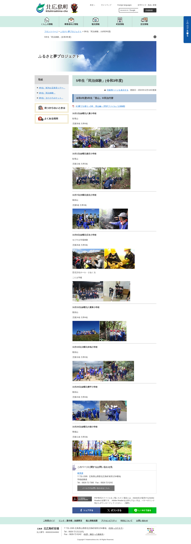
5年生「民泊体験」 (47, 93)
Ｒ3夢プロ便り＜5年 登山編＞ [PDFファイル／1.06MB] (100, 106)
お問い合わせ (142, 521)
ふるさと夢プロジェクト (71, 31)
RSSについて (126, 521)
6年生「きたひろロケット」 (51, 98)
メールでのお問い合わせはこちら (96, 488)
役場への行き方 (116, 528)
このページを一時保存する (187, 27)
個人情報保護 (91, 521)
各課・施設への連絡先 (93, 534)
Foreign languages (124, 5)
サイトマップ (106, 5)
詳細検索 (149, 10)
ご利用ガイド (49, 521)
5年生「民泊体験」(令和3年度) (57, 37)
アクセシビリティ (109, 521)
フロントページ (51, 31)
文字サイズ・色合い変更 (147, 5)
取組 (40, 79)
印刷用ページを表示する (117, 90)
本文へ (92, 5)
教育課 (80, 473)
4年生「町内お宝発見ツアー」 (52, 88)
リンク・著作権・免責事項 (70, 521)
